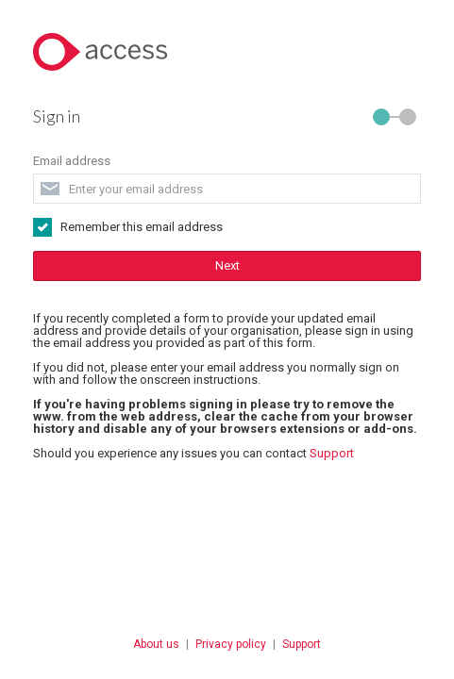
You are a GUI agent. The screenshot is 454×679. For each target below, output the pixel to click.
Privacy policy (230, 620)
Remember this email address (123, 203)
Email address (53, 137)
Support (313, 429)
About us (156, 620)
